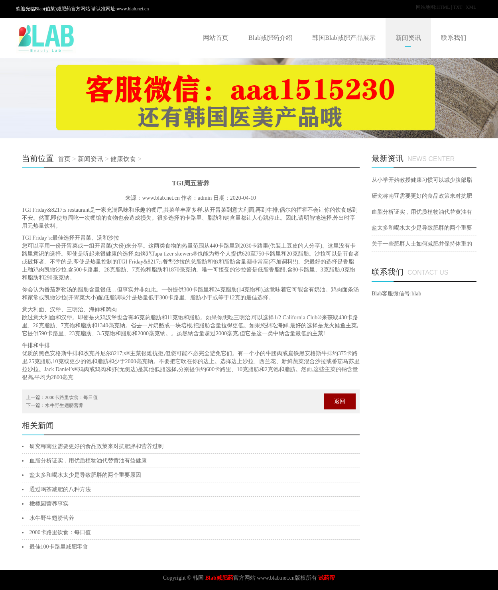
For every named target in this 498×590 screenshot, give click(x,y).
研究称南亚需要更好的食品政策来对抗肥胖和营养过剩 (96, 446)
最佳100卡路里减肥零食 (59, 547)
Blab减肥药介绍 (270, 37)
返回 (339, 401)
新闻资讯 (408, 37)
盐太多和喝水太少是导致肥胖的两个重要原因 (85, 475)
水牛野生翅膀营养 (64, 405)
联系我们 (454, 37)
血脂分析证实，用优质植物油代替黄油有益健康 (88, 461)
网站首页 (215, 37)
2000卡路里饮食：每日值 (71, 397)
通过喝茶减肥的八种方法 (60, 489)
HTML (443, 7)
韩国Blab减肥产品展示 (343, 37)
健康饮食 (123, 158)
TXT (457, 7)
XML (471, 7)
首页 (64, 158)
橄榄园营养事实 (49, 504)
